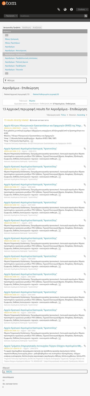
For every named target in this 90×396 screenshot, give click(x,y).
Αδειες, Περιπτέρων (12, 43)
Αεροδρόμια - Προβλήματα (15, 66)
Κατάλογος (26, 27)
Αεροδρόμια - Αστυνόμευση (15, 50)
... (6, 35)
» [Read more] (59, 159)
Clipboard (59, 9)
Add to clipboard (85, 125)
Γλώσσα (65, 9)
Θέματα (32, 101)
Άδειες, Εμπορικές (12, 39)
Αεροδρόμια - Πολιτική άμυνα (16, 62)
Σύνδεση (81, 9)
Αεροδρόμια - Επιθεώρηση (15, 54)
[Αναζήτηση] (53, 15)
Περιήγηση (10, 16)
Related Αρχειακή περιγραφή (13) (16, 94)
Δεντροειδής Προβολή (11, 27)
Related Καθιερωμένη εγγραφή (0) (46, 94)
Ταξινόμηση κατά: (53, 115)
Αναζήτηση (37, 27)
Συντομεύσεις (71, 9)
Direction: (72, 115)
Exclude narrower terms (39, 120)
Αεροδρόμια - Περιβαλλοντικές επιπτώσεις (21, 58)
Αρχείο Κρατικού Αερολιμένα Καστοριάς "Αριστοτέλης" (30, 148)
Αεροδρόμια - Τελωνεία (14, 69)
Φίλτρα (9, 80)
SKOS (7, 371)
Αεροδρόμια (10, 47)
